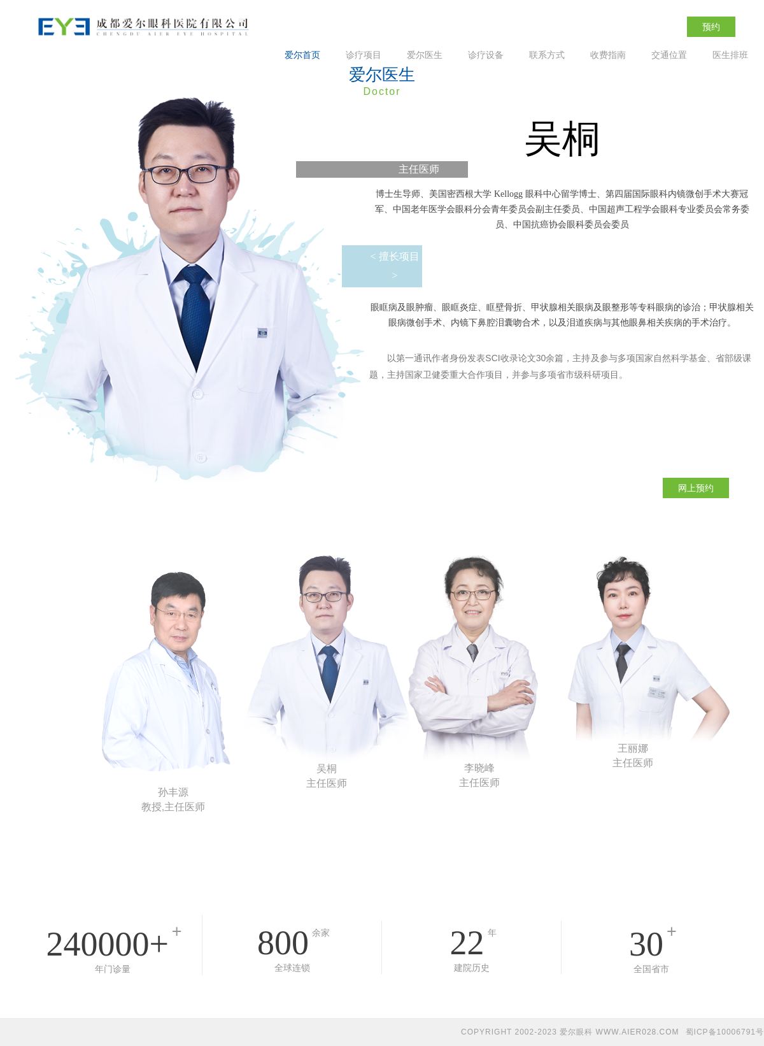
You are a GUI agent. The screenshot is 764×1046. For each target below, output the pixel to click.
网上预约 (696, 488)
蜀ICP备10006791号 (725, 1032)
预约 (711, 27)
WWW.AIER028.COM (637, 1032)
